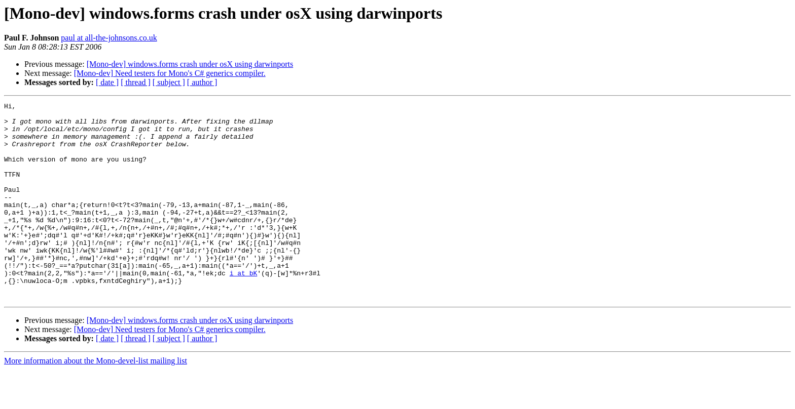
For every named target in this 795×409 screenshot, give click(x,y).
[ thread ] (136, 82)
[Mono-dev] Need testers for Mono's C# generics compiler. (170, 73)
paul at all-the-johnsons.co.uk (109, 37)
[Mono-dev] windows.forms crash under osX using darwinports (190, 64)
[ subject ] (169, 82)
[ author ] (202, 82)
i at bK (244, 307)
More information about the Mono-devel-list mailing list (95, 400)
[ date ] (107, 82)
